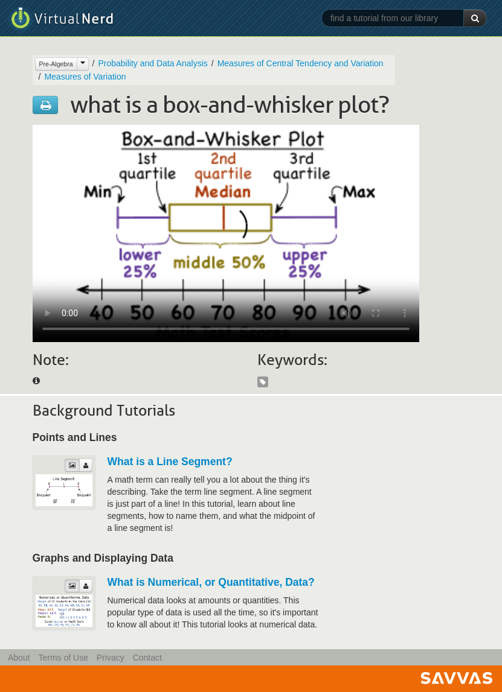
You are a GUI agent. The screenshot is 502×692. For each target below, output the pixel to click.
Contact (147, 657)
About (19, 657)
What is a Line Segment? (170, 462)
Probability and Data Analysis (152, 63)
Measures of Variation (85, 76)
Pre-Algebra (56, 64)
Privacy (110, 657)
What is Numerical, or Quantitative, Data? (211, 582)
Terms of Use (63, 657)
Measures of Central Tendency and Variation (300, 63)
